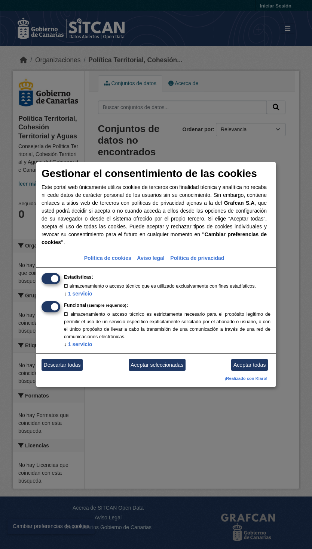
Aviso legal (150, 258)
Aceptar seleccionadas (157, 365)
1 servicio (78, 294)
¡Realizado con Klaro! (246, 378)
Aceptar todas (249, 365)
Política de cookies (107, 258)
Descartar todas (62, 365)
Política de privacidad (197, 258)
